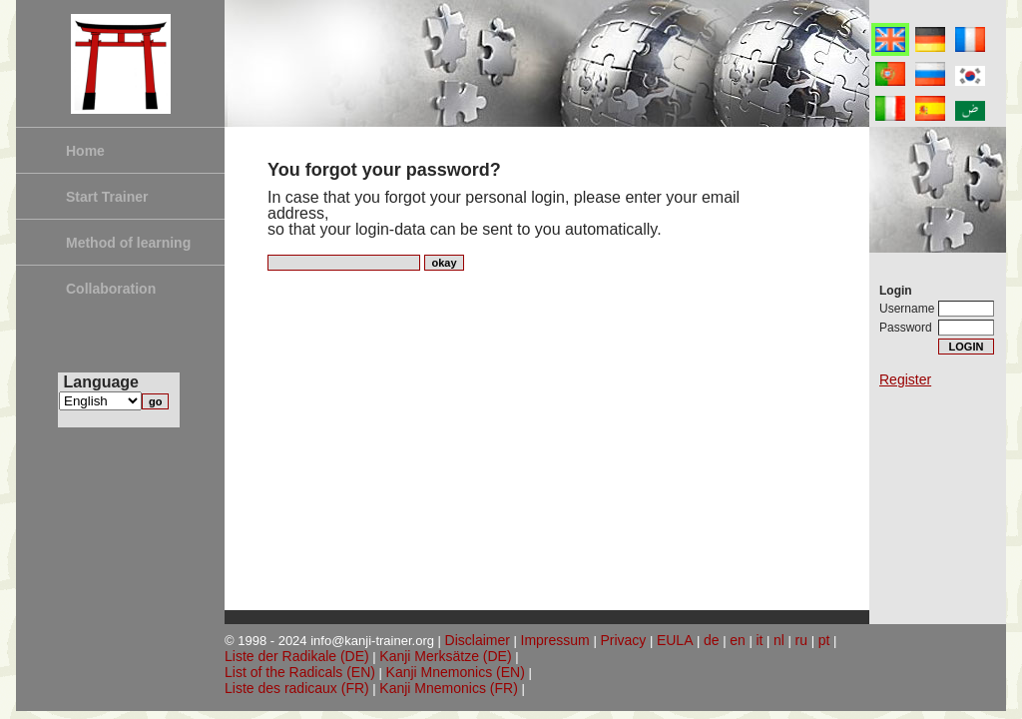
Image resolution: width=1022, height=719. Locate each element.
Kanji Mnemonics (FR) (448, 688)
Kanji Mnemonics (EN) (455, 672)
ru (801, 640)
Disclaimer (477, 640)
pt (824, 640)
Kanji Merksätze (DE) (445, 656)
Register (905, 379)
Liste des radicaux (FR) (297, 688)
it (759, 640)
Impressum (555, 640)
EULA (675, 640)
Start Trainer (107, 197)
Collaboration (111, 289)
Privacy (623, 640)
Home (85, 151)
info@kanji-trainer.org (372, 640)
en (738, 640)
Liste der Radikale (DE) (297, 656)
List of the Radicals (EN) (300, 672)
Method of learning (128, 243)
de (712, 640)
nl (778, 640)
